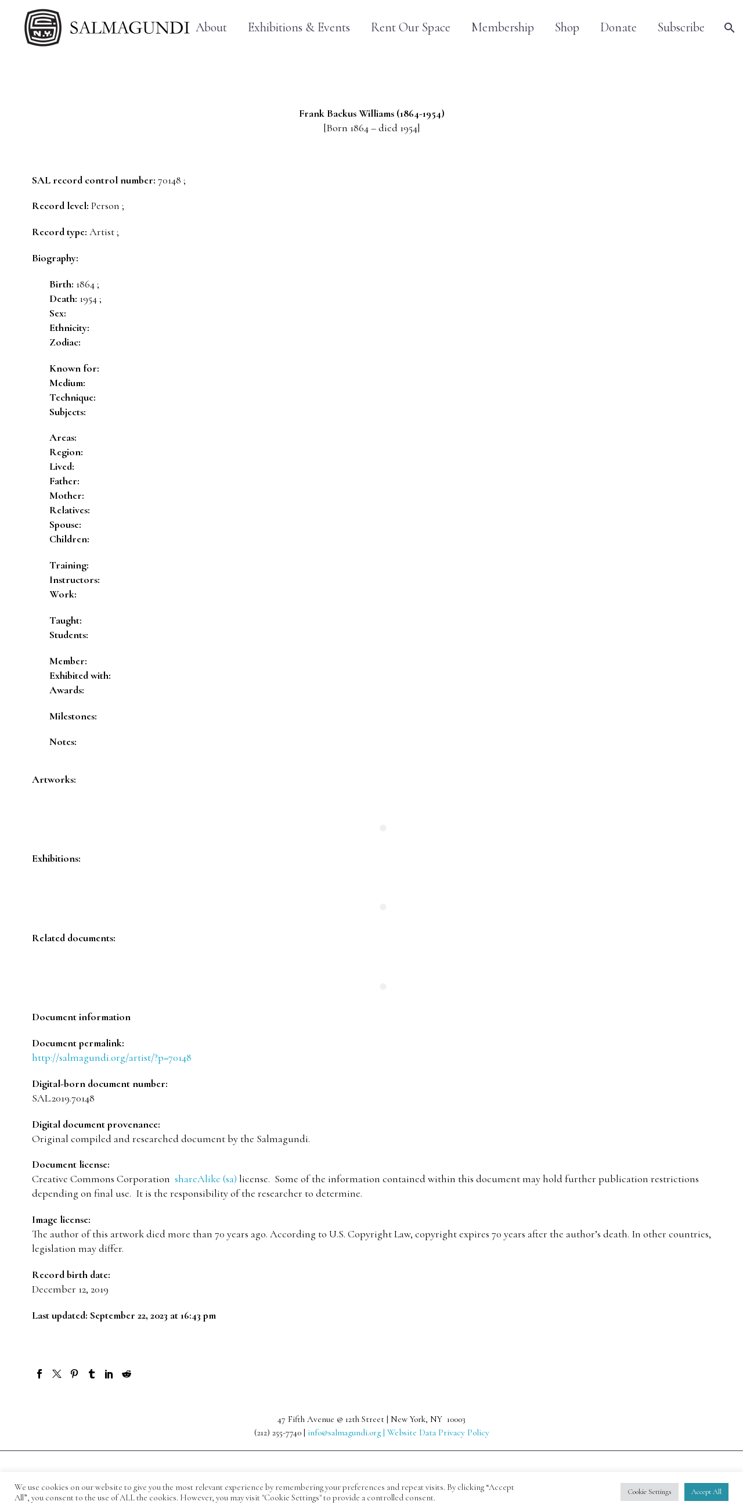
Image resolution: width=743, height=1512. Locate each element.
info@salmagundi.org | (347, 1432)
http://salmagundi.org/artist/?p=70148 (112, 1057)
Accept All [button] (706, 1491)
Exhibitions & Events (299, 27)
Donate (618, 27)
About (211, 27)
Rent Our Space (410, 27)
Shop (567, 27)
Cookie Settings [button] (649, 1491)
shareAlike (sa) (206, 1178)
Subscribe (681, 27)
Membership (502, 27)
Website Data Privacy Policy (438, 1432)
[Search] (728, 27)
